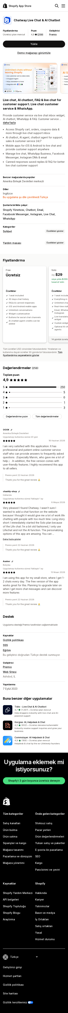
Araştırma (9, 919)
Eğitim (7, 650)
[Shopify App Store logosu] (17, 5)
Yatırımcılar (42, 906)
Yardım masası (12, 243)
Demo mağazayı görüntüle (34, 52)
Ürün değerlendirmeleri (49, 836)
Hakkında (41, 892)
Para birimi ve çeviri (47, 869)
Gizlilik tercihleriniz (15, 1002)
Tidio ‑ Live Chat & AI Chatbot (30, 706)
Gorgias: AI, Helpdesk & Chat (30, 722)
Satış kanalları (11, 823)
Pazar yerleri (43, 829)
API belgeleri (11, 899)
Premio (53, 34)
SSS (5, 645)
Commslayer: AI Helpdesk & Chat (32, 737)
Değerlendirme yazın (17, 416)
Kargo (38, 862)
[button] (34, 711)
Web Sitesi (10, 671)
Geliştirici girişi (12, 967)
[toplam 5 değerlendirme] (64, 392)
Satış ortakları (44, 926)
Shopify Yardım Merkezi (18, 892)
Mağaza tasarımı (13, 849)
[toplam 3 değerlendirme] (64, 407)
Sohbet (7, 231)
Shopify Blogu (11, 912)
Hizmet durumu (45, 939)
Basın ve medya (45, 912)
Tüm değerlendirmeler (47, 416)
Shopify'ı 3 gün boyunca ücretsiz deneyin (34, 780)
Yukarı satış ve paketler (50, 843)
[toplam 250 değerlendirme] (62, 387)
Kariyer (39, 899)
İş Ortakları (42, 919)
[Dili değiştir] (23, 957)
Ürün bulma (10, 829)
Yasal (38, 932)
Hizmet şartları (12, 975)
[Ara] (57, 6)
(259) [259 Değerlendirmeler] (40, 34)
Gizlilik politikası (13, 640)
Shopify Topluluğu (14, 906)
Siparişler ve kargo (14, 843)
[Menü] (63, 6)
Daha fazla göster (12, 539)
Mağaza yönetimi (13, 862)
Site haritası (10, 993)
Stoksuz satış (43, 823)
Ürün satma (10, 836)
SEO (37, 856)
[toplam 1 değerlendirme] (64, 402)
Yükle (34, 44)
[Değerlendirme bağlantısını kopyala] (11, 429)
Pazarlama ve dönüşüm (17, 856)
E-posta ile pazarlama (49, 849)
